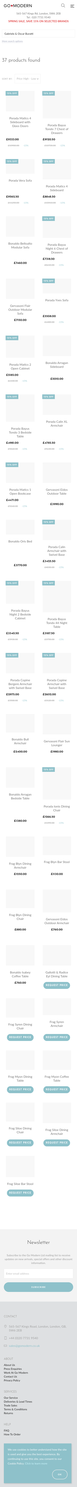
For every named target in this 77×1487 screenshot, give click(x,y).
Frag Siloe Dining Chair (20, 1130)
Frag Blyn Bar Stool (57, 862)
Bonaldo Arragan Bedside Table (20, 796)
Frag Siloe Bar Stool (20, 1184)
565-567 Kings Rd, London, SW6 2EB (38, 13)
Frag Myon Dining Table (20, 1078)
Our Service (11, 1397)
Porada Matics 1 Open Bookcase (20, 491)
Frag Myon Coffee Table (57, 1078)
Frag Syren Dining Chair (20, 1026)
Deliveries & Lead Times (18, 1401)
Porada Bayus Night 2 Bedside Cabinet (20, 614)
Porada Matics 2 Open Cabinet (20, 366)
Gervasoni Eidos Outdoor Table (57, 491)
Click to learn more (36, 1463)
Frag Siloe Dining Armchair (56, 1131)
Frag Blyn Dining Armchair (20, 865)
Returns (8, 1413)
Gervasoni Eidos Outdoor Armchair (57, 921)
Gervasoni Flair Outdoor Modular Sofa (20, 309)
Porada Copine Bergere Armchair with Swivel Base (20, 684)
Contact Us (10, 1376)
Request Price (57, 985)
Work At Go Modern (16, 1372)
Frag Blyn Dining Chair (20, 916)
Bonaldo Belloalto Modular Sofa (20, 245)
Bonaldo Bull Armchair (20, 741)
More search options (12, 41)
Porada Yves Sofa (56, 300)
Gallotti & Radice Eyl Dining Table (57, 974)
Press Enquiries (13, 1368)
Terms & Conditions (15, 1409)
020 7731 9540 (41, 17)
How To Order (12, 1434)
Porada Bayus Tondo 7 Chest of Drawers (56, 129)
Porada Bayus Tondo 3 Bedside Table (20, 432)
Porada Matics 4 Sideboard (57, 188)
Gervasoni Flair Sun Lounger (57, 743)
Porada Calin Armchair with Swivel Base (56, 550)
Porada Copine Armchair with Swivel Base (57, 684)
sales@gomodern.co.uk (24, 1345)
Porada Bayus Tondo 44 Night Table (56, 622)
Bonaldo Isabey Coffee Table (20, 974)
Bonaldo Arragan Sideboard (57, 364)
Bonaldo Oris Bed (20, 541)
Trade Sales (10, 1405)
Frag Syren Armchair (57, 1023)
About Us (9, 1365)
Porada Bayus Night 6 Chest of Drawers (57, 248)
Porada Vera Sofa (20, 180)
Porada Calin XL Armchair (57, 423)
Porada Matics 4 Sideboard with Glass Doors (20, 122)
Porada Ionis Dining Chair (57, 808)
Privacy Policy (12, 1380)
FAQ (6, 1430)
